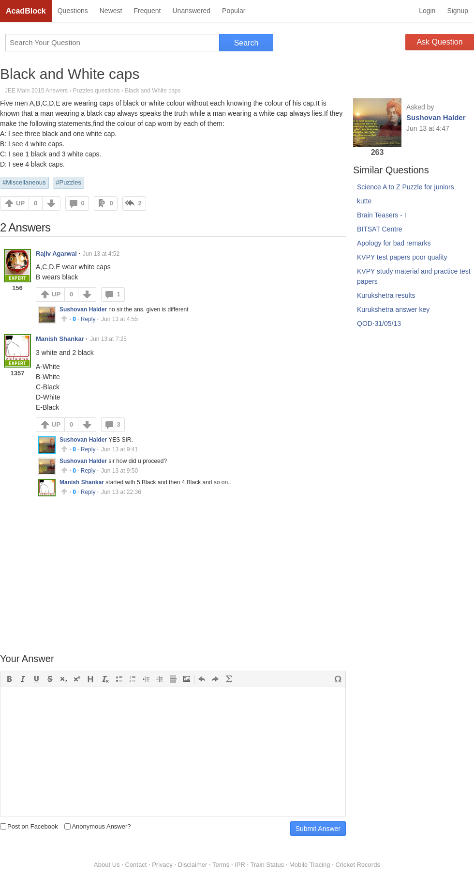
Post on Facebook (29, 826)
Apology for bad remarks (394, 243)
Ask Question (439, 42)
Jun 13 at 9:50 (119, 470)
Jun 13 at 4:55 (119, 319)
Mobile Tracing (309, 864)
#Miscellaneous (24, 182)
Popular (233, 11)
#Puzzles (68, 182)
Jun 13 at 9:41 (119, 449)
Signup (457, 11)
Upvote (64, 319)
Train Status (267, 864)
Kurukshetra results (386, 295)
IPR (240, 864)
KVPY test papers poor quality (402, 257)
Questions (73, 11)
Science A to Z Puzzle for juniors (405, 187)
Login (427, 11)
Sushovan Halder (83, 309)
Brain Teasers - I (381, 215)
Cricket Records (357, 864)
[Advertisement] (173, 578)
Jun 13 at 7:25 (108, 339)
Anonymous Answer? (97, 826)
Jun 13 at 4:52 (101, 253)
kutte (364, 201)
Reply (88, 319)
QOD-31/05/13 (379, 323)
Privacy (162, 864)
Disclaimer (192, 864)
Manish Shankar (60, 338)
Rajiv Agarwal (56, 253)
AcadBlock (26, 11)
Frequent (147, 11)
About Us (106, 864)
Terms (220, 864)
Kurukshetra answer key (393, 309)
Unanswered (191, 11)
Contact (136, 864)
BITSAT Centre (379, 229)
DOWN (51, 203)
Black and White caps (69, 74)
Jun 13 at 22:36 (121, 492)
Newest (111, 11)
